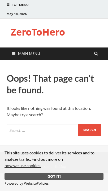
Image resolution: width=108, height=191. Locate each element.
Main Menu (29, 53)
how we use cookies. (23, 165)
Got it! (54, 176)
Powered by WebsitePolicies (27, 183)
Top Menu (20, 5)
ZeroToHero (38, 31)
